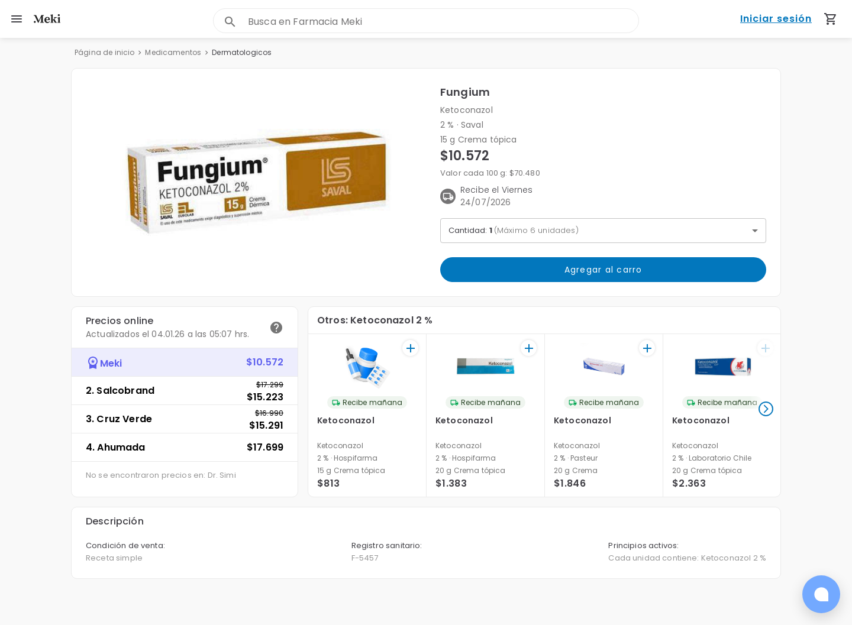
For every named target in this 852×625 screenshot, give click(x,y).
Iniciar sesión (775, 19)
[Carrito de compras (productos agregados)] (830, 19)
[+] (410, 348)
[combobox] (443, 21)
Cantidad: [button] (513, 230)
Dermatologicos (242, 52)
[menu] (16, 19)
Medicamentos (173, 52)
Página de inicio (104, 52)
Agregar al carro (603, 269)
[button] (256, 182)
